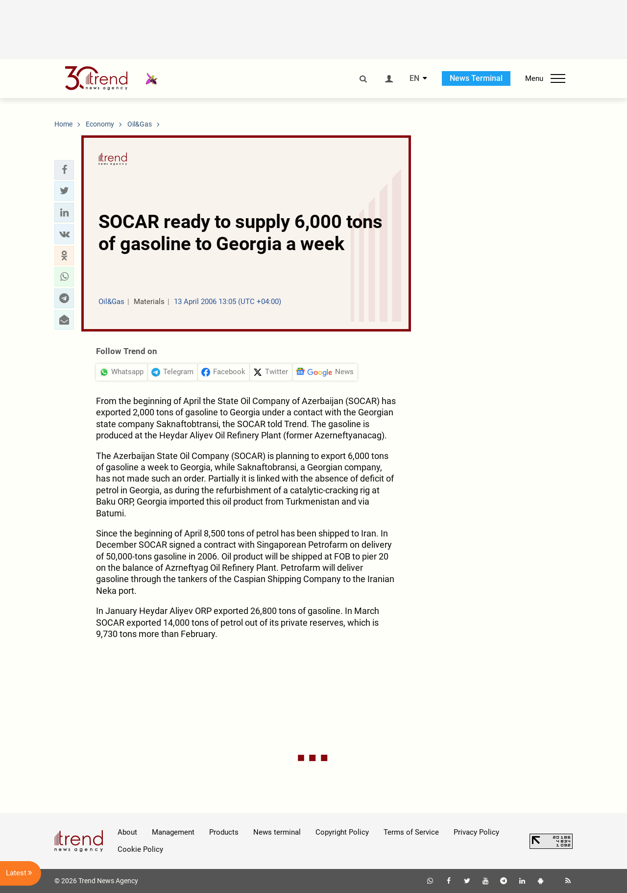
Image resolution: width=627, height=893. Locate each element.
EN (414, 78)
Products (224, 832)
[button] (64, 169)
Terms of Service (411, 832)
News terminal (277, 832)
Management (173, 832)
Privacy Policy (476, 832)
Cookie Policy (140, 849)
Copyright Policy (342, 832)
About (127, 832)
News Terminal (476, 78)
